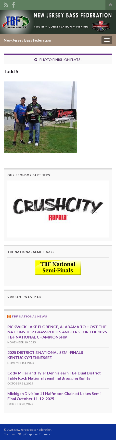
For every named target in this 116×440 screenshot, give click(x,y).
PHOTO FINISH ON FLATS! (60, 59)
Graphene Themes (37, 434)
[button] (58, 209)
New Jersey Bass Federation (27, 40)
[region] (58, 209)
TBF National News (29, 316)
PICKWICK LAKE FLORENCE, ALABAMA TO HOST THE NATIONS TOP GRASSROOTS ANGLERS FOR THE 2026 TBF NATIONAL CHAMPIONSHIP (57, 331)
